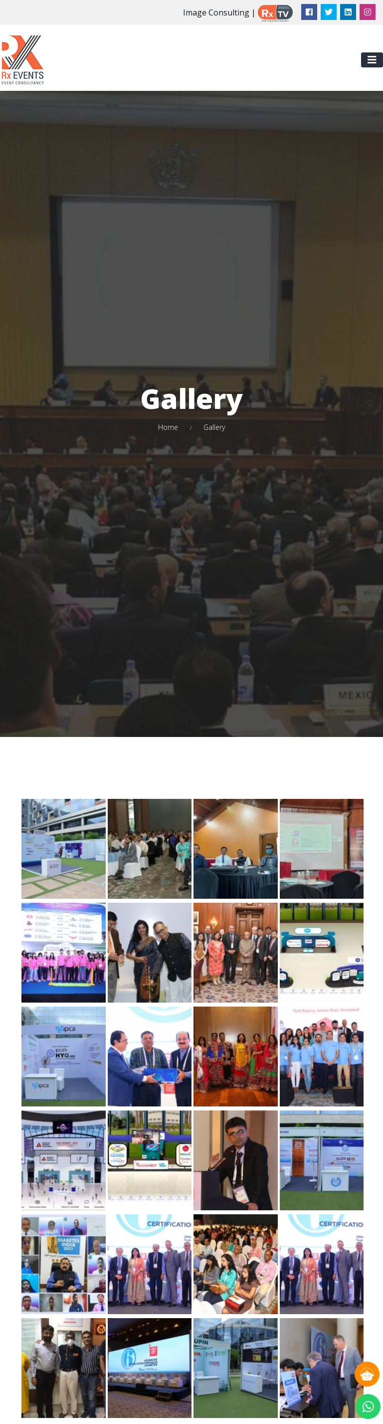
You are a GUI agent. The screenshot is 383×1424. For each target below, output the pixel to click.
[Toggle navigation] (372, 59)
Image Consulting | (219, 12)
